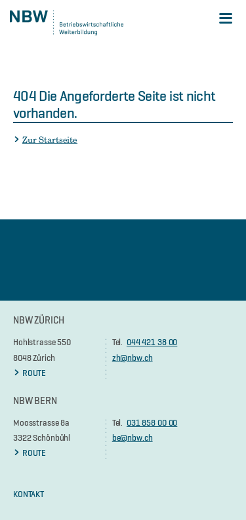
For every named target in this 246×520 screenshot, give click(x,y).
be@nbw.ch (132, 437)
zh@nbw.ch (132, 357)
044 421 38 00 (152, 342)
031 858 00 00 (152, 422)
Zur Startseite (45, 139)
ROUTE (29, 372)
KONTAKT (28, 494)
